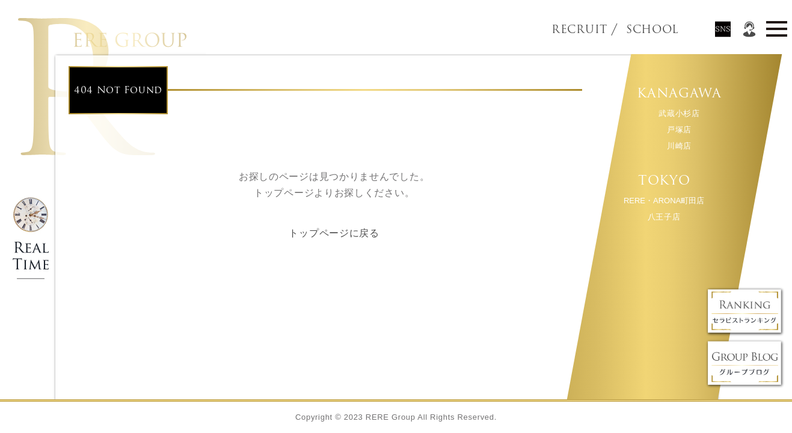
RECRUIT (579, 29)
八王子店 (663, 216)
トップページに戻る (334, 233)
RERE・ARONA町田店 (663, 200)
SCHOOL (632, 29)
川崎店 (678, 145)
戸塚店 (678, 129)
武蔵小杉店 (679, 113)
